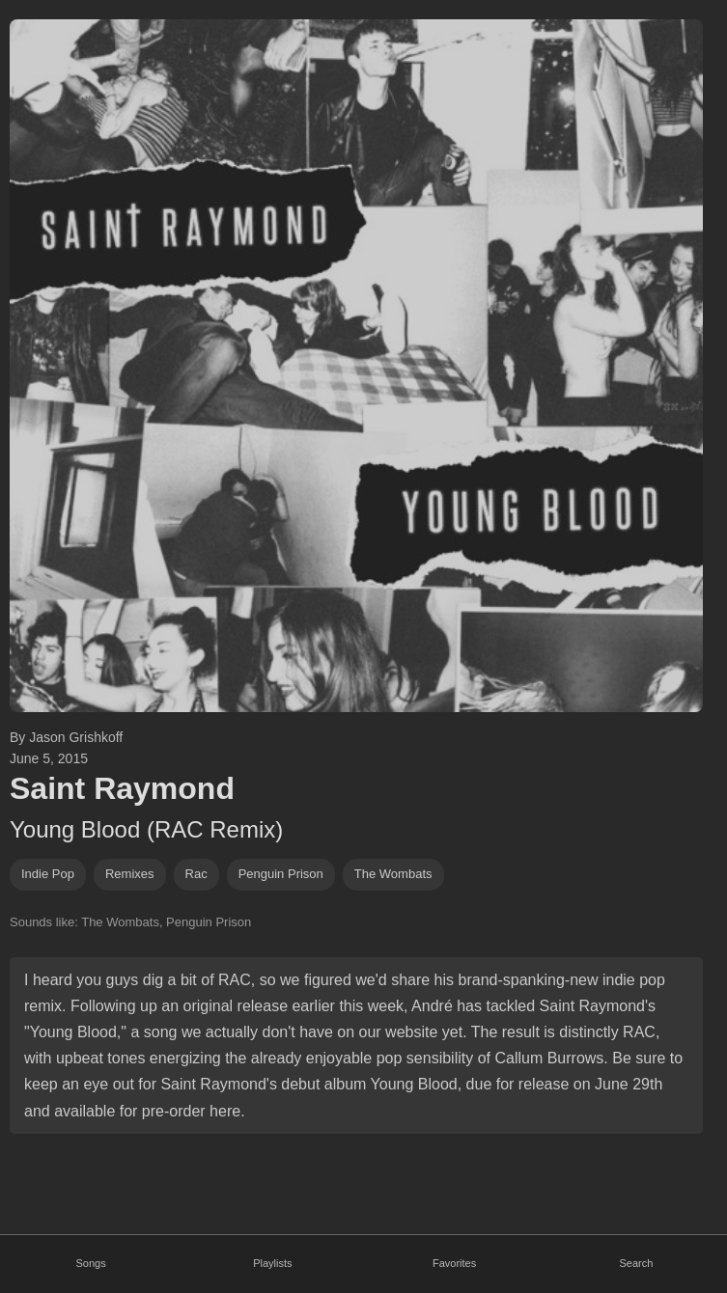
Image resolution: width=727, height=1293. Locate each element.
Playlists (272, 1263)
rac (196, 874)
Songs (91, 1263)
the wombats (393, 874)
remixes (129, 874)
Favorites (454, 1263)
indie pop (47, 874)
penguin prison (280, 874)
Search (636, 1263)
